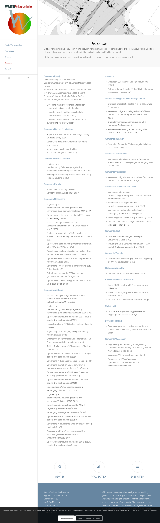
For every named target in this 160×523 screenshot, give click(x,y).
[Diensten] (137, 467)
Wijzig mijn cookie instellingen (89, 518)
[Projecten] (98, 467)
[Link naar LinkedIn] (9, 78)
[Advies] (60, 467)
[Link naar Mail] (28, 78)
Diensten (137, 476)
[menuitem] (19, 45)
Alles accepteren (66, 518)
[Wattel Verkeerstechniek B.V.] (18, 20)
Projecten (99, 476)
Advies (60, 476)
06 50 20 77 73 (51, 505)
